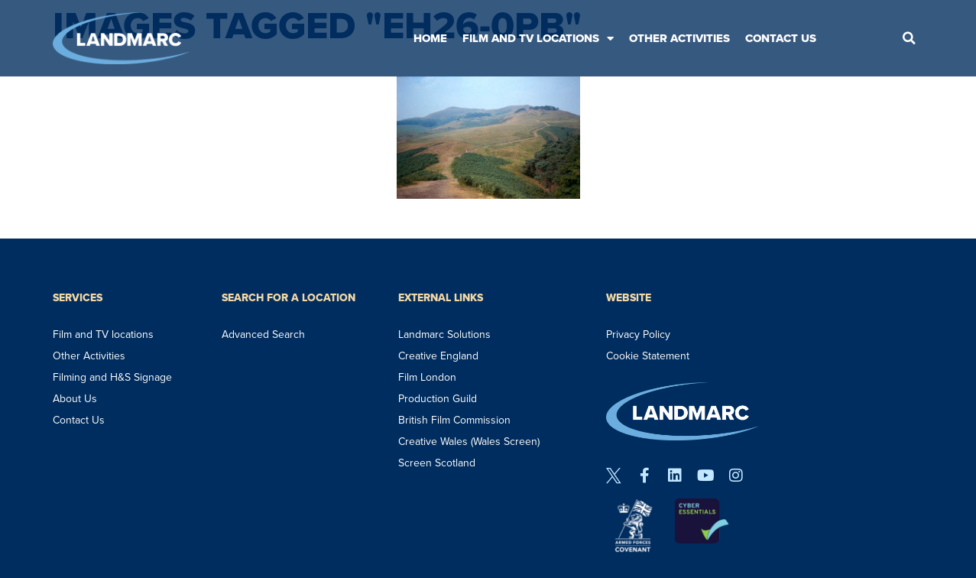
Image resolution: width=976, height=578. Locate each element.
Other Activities (679, 38)
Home (430, 38)
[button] (908, 38)
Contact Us (780, 38)
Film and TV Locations (538, 38)
